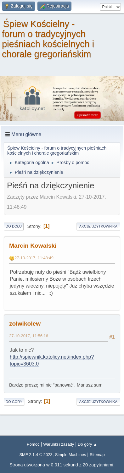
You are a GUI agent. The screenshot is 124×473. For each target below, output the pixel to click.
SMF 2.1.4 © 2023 (35, 454)
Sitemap (97, 454)
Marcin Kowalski (32, 245)
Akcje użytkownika (98, 226)
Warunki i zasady (58, 444)
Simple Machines (70, 454)
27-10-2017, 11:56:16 (28, 335)
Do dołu (14, 226)
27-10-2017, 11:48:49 (34, 258)
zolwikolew (25, 323)
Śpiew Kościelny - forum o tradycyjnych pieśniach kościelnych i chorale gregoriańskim (48, 39)
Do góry (14, 402)
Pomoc (33, 444)
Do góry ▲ (87, 444)
